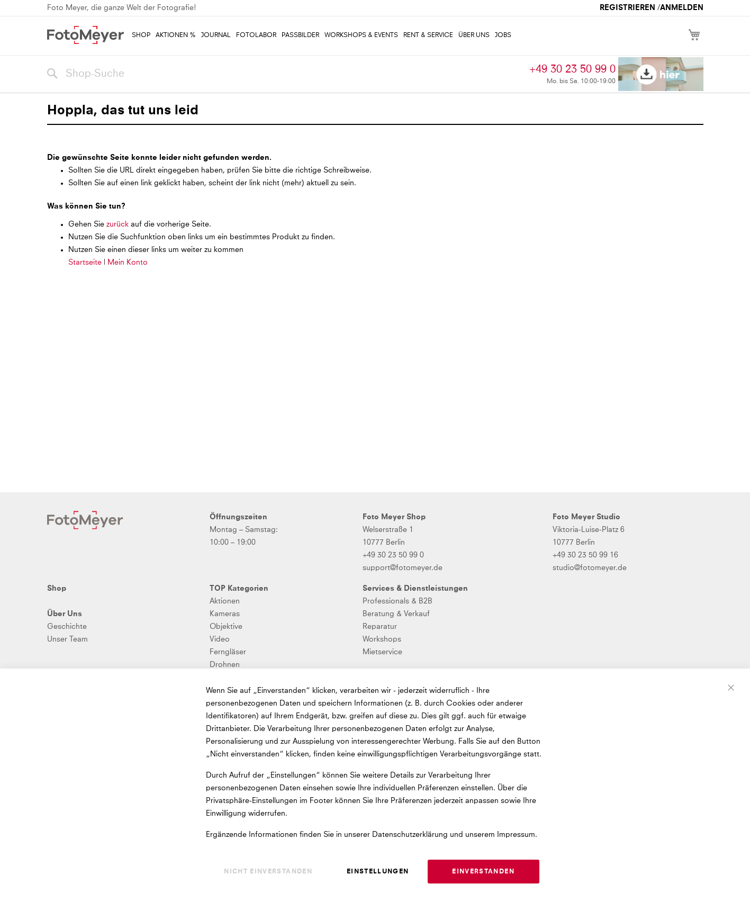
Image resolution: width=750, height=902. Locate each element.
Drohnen (225, 665)
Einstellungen (378, 872)
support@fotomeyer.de (402, 568)
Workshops (382, 639)
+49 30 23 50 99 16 (585, 555)
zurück (118, 224)
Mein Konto (127, 262)
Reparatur (380, 626)
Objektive (226, 626)
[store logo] (85, 35)
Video (220, 639)
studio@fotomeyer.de (590, 568)
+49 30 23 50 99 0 (572, 69)
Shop (56, 588)
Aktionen (225, 601)
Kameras (225, 614)
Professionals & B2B (397, 601)
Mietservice (382, 652)
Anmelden (681, 8)
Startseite (85, 262)
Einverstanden (483, 872)
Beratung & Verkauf (396, 614)
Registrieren (627, 8)
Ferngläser (228, 652)
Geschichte (67, 626)
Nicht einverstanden (268, 872)
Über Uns (64, 614)
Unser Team (67, 639)
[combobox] (286, 74)
